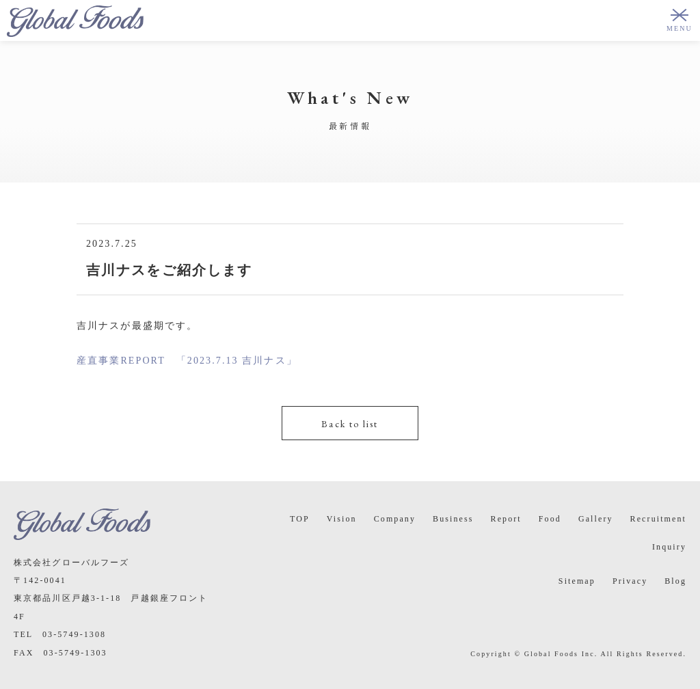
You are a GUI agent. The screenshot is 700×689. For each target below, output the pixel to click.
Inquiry (669, 547)
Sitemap (576, 581)
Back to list (349, 424)
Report (506, 519)
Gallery (595, 519)
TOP (300, 519)
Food (550, 519)
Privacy (629, 581)
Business (453, 519)
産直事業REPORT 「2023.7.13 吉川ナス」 (187, 360)
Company (395, 519)
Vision (342, 519)
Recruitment (658, 519)
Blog (675, 581)
